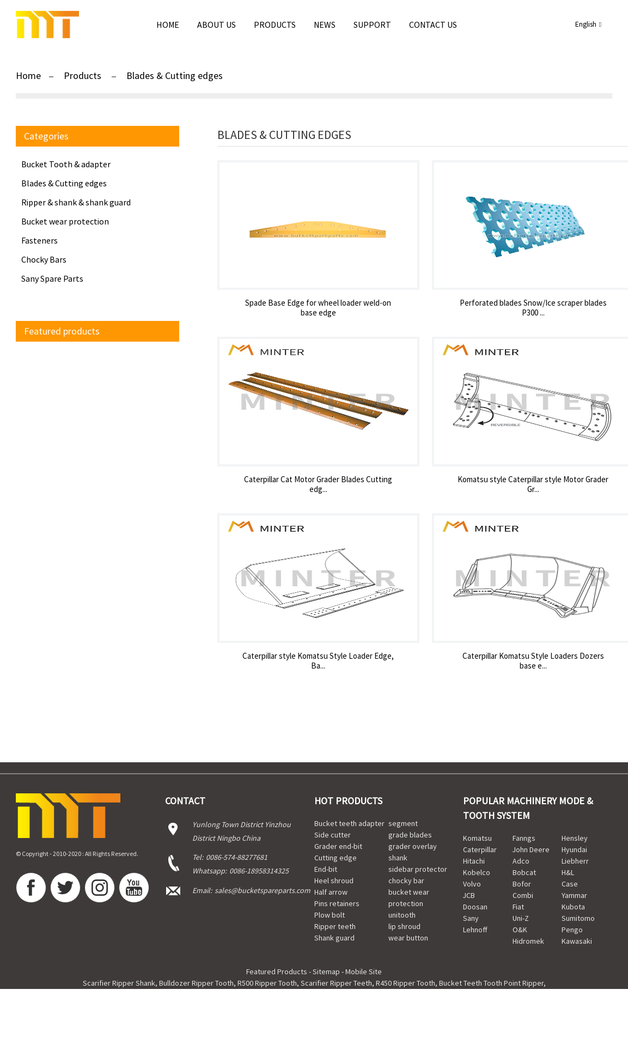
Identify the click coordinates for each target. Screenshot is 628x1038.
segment (403, 823)
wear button (408, 938)
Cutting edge (335, 858)
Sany (471, 918)
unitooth (402, 915)
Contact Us (433, 24)
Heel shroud (333, 880)
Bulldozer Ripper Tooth (196, 983)
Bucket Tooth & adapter (66, 164)
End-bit (325, 869)
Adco (521, 861)
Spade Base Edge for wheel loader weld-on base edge (318, 308)
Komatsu (477, 838)
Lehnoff (475, 929)
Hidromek (528, 941)
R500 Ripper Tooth (267, 983)
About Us (216, 24)
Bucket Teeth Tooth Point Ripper (491, 983)
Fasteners (39, 240)
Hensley (575, 838)
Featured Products (276, 971)
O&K (520, 929)
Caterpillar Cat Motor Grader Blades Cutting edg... (318, 484)
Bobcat (524, 872)
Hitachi (474, 861)
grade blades (410, 835)
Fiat (518, 907)
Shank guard (334, 938)
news (325, 24)
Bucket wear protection (65, 221)
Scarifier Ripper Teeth (336, 983)
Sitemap (326, 971)
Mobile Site (363, 971)
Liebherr (575, 861)
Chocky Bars (43, 259)
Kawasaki (577, 941)
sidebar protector (417, 869)
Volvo (472, 884)
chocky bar (406, 880)
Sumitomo (578, 918)
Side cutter (332, 835)
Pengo (572, 929)
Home (167, 24)
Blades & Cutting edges (174, 75)
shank (397, 858)
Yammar (574, 895)
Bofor (522, 884)
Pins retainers (336, 903)
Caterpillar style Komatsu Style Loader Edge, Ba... (318, 661)
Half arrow (330, 892)
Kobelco (476, 872)
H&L (568, 872)
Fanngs (524, 838)
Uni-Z (521, 918)
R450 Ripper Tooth (405, 983)
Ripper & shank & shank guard (76, 202)
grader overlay (412, 846)
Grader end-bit (338, 846)
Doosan (475, 907)
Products (275, 24)
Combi (523, 895)
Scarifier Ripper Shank (119, 983)
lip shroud (404, 926)
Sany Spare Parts (52, 278)
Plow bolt (329, 915)
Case (570, 884)
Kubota (573, 907)
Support (372, 24)
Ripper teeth (335, 926)
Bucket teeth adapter (349, 823)
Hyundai (574, 849)
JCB (469, 895)
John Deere (531, 849)
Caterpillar (480, 849)
